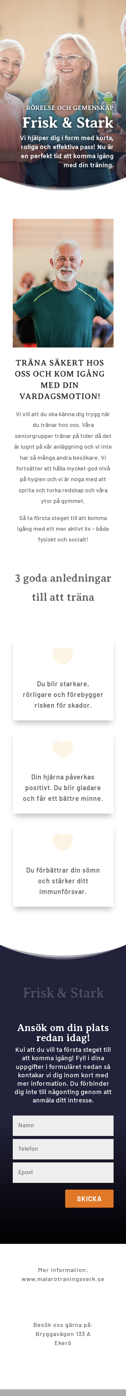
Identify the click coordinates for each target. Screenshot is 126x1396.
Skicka (89, 1199)
